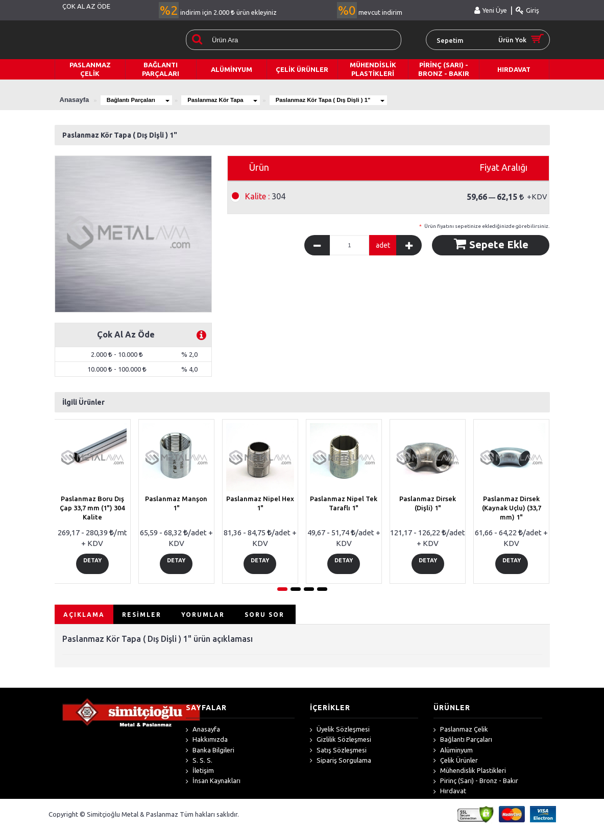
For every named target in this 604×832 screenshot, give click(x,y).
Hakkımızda (207, 743)
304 (265, 196)
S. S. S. (199, 764)
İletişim (200, 774)
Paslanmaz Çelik (460, 733)
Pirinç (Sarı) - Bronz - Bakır (475, 784)
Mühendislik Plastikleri (469, 774)
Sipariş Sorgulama (340, 764)
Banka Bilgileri (210, 753)
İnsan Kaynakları (213, 784)
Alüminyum (453, 753)
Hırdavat (449, 794)
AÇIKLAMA (84, 617)
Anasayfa (203, 733)
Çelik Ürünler (455, 764)
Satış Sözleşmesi (338, 753)
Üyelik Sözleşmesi (340, 733)
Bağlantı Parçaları (146, 99)
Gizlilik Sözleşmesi (340, 743)
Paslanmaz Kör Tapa (247, 99)
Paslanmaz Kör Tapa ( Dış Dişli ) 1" (375, 99)
